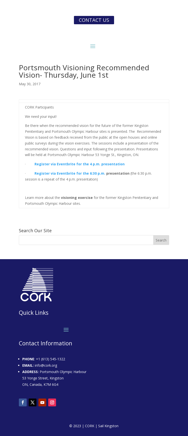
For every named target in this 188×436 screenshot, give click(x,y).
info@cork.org (46, 365)
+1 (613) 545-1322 (50, 359)
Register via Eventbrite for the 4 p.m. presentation (80, 164)
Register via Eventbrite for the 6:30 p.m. (70, 173)
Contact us (94, 20)
